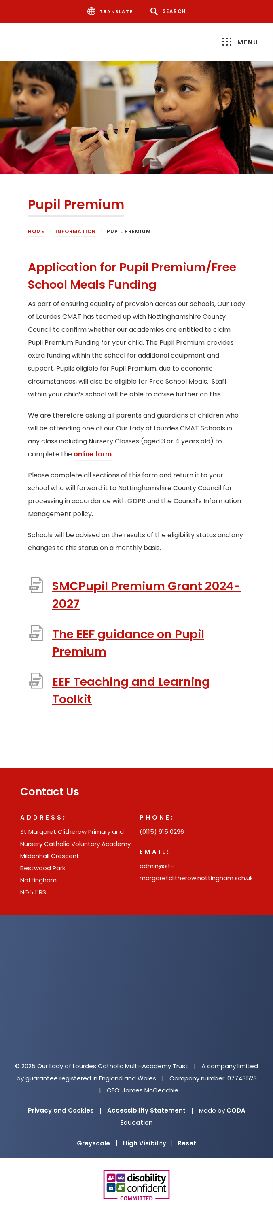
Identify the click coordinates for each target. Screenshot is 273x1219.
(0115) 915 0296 (162, 831)
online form (93, 454)
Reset (187, 1143)
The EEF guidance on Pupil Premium (128, 643)
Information (75, 231)
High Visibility (147, 1143)
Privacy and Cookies (61, 1110)
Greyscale (97, 1143)
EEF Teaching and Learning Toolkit (131, 690)
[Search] (169, 11)
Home (36, 231)
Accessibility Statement (146, 1110)
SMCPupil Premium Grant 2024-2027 (146, 595)
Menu (240, 42)
